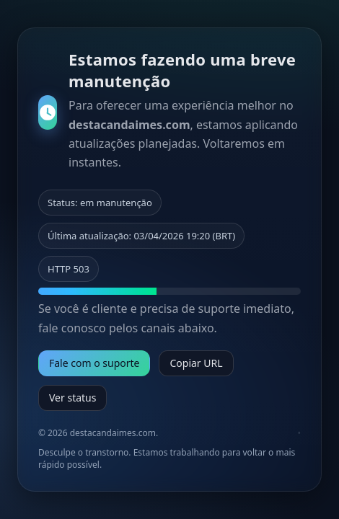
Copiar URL (196, 363)
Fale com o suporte (94, 363)
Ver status (72, 397)
